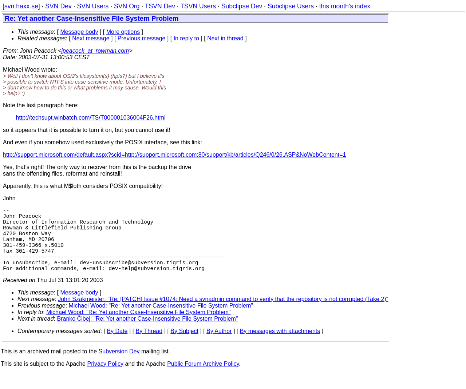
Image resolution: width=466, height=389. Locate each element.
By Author (219, 347)
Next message (90, 38)
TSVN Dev (160, 6)
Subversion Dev (119, 367)
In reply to (186, 38)
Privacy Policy (105, 380)
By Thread (149, 347)
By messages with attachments (280, 347)
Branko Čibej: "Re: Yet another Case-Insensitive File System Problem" (147, 335)
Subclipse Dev (241, 6)
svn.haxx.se (21, 6)
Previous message (142, 38)
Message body (79, 32)
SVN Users (92, 6)
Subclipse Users (291, 6)
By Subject (184, 347)
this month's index (344, 6)
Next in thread (225, 38)
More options (123, 32)
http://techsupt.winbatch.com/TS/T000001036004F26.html (91, 118)
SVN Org (126, 6)
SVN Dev (58, 6)
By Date (117, 347)
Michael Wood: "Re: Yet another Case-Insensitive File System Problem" (161, 321)
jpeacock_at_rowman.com (95, 51)
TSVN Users (198, 6)
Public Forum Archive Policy (203, 380)
